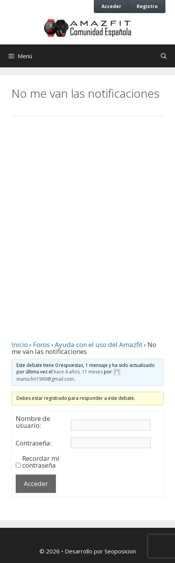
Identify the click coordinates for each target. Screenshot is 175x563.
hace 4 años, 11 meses (78, 372)
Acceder (111, 6)
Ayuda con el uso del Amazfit (98, 344)
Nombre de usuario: (33, 422)
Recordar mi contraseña (40, 462)
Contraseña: (34, 443)
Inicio (19, 344)
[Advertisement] (87, 218)
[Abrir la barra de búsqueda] (163, 55)
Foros (41, 344)
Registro (147, 6)
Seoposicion (120, 551)
